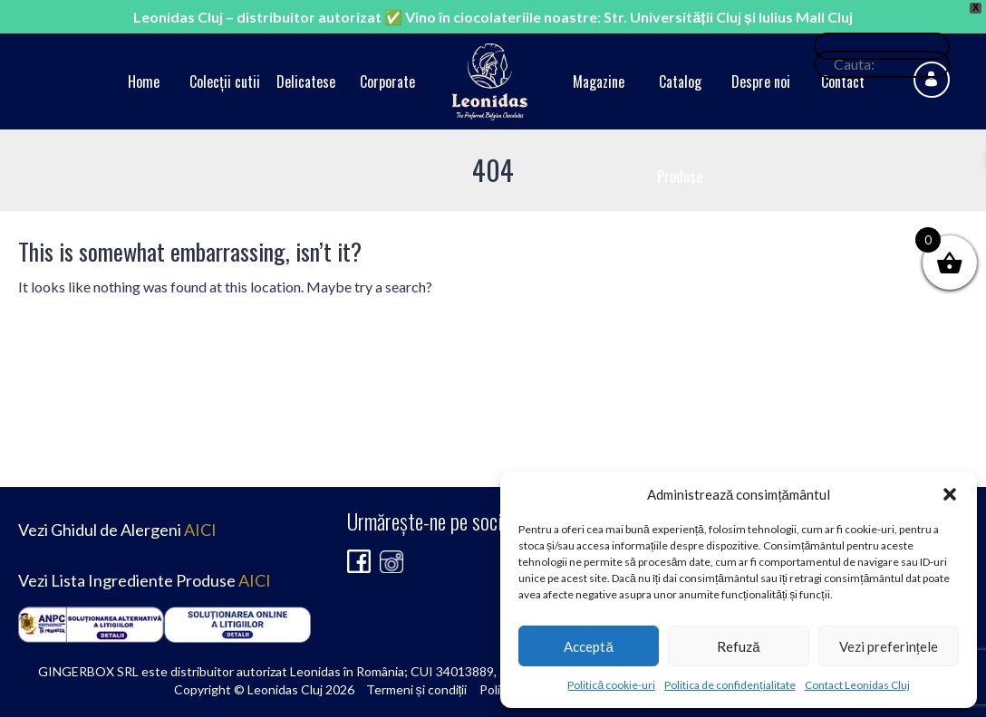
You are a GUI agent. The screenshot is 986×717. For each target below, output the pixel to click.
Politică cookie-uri (611, 685)
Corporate (387, 81)
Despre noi (760, 81)
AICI (200, 529)
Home (144, 81)
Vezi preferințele (888, 646)
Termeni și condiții (417, 689)
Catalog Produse (679, 129)
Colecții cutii (224, 81)
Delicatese (305, 81)
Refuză (738, 646)
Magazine (598, 81)
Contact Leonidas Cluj (857, 685)
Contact (843, 81)
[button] (950, 494)
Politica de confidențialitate (729, 685)
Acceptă (588, 646)
